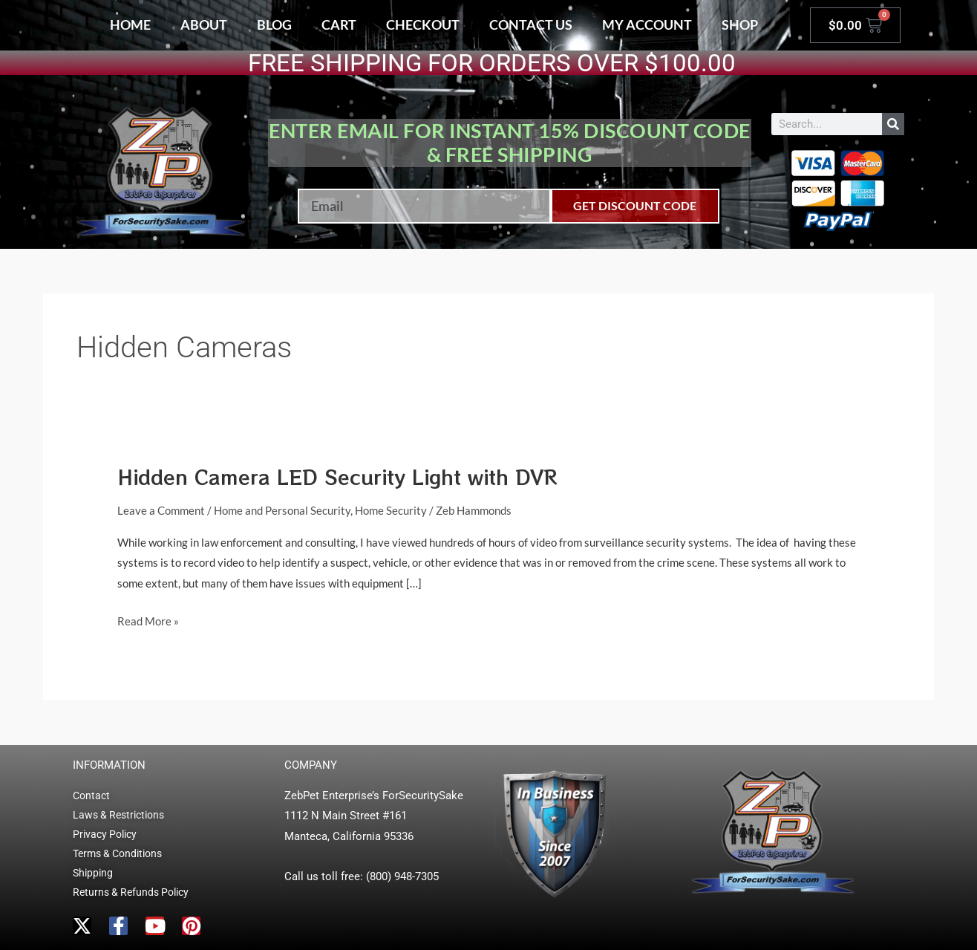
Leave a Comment (161, 510)
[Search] (893, 124)
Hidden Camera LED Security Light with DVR (337, 476)
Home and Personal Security (282, 510)
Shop (740, 24)
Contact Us (530, 24)
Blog (274, 24)
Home (130, 24)
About (203, 24)
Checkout (423, 24)
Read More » (148, 619)
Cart (338, 24)
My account (647, 24)
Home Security (391, 510)
